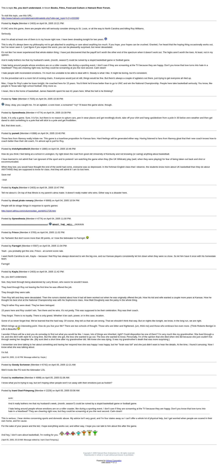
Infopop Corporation (113, 461)
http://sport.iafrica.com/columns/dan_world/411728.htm (28, 211)
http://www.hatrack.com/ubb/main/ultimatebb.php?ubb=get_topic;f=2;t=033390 (40, 18)
